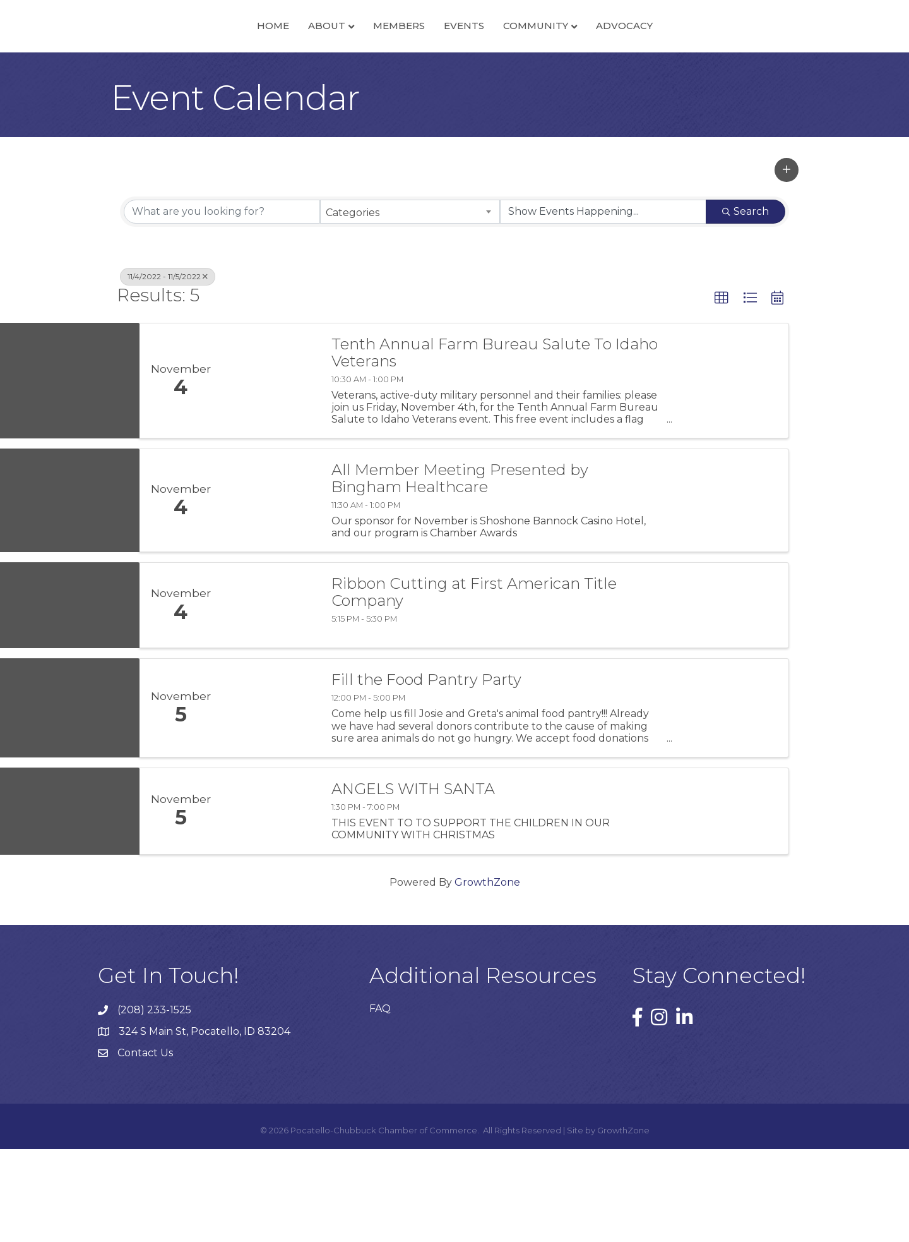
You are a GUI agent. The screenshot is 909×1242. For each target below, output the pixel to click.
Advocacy (712, 72)
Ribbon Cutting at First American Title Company (474, 685)
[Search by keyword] (222, 304)
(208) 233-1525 (154, 1103)
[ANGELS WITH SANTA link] (270, 904)
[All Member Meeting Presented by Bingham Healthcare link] (270, 594)
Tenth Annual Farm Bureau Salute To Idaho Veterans (494, 446)
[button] (787, 263)
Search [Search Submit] (745, 304)
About (238, 72)
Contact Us (145, 1146)
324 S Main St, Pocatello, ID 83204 (204, 1125)
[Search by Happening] (603, 304)
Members (310, 72)
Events (552, 72)
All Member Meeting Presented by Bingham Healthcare (459, 572)
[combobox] (410, 304)
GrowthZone (487, 975)
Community (623, 72)
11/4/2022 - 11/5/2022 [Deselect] (168, 369)
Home (185, 72)
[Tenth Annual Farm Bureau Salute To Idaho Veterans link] (270, 474)
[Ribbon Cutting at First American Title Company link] (270, 698)
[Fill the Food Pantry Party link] (270, 801)
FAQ (380, 1101)
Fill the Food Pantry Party (426, 773)
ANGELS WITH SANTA (413, 882)
